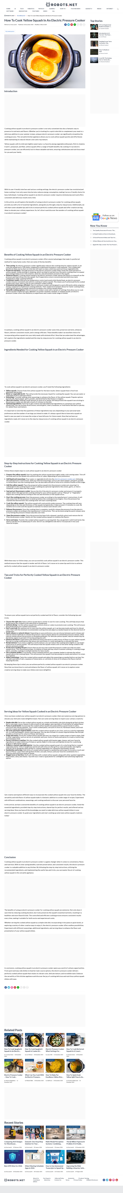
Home (8, 8)
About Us (36, 1178)
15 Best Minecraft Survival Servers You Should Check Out (104, 241)
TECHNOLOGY (9, 31)
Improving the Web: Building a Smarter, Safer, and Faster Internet (75, 1168)
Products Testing (84, 1178)
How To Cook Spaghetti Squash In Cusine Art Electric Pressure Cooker (34, 1051)
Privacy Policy (78, 1180)
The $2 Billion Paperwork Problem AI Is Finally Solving (75, 1144)
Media (99, 8)
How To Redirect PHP (104, 50)
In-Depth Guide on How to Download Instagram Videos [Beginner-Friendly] (104, 234)
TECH (22, 8)
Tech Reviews (75, 8)
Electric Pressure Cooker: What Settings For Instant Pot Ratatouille (55, 1051)
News (45, 11)
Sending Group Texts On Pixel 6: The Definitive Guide (105, 42)
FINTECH (41, 8)
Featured (35, 11)
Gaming (52, 8)
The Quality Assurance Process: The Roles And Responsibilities (103, 230)
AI (15, 8)
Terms (67, 1180)
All (53, 11)
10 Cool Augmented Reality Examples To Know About (105, 25)
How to (62, 8)
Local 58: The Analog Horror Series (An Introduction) (105, 59)
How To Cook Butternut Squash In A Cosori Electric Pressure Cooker (75, 1051)
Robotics (31, 8)
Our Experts (47, 1178)
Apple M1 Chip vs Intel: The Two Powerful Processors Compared (105, 244)
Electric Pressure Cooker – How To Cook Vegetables (13, 1077)
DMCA (35, 1181)
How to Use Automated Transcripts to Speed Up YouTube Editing (54, 1168)
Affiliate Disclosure (92, 1180)
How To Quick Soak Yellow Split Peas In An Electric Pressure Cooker (75, 1077)
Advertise (47, 1180)
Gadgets (89, 8)
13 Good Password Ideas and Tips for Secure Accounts (104, 237)
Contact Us (57, 1180)
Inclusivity (71, 1178)
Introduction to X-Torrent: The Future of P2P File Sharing (105, 34)
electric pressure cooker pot (65, 479)
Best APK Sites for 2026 (13, 1166)
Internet (110, 8)
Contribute (36, 1180)
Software (10, 11)
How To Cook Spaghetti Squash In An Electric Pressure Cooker (13, 1051)
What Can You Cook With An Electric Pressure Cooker (34, 1077)
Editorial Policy (59, 1178)
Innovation (23, 11)
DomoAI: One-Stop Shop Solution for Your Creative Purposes (34, 1144)
